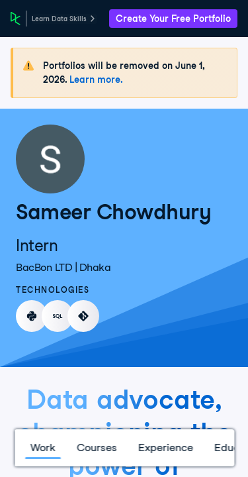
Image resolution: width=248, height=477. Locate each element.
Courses (96, 447)
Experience (165, 447)
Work (42, 447)
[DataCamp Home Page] (16, 18)
